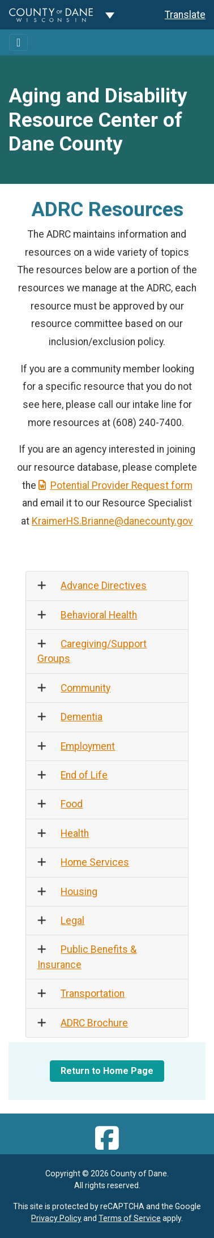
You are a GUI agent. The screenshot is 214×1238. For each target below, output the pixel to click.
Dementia (81, 717)
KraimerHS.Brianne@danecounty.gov (112, 521)
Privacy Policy (56, 1218)
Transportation (93, 993)
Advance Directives (104, 585)
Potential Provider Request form (115, 485)
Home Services (95, 862)
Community (85, 688)
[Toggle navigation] (18, 42)
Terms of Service (130, 1218)
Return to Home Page (107, 1070)
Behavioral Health (99, 615)
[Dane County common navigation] (110, 14)
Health (75, 833)
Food (72, 804)
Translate (185, 14)
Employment (88, 746)
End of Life (84, 775)
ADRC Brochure (94, 1023)
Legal (72, 920)
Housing (79, 891)
